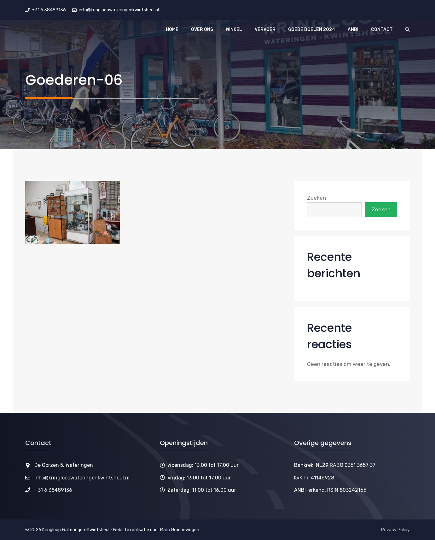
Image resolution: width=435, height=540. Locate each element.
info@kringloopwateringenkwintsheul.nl (82, 478)
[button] (407, 29)
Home (172, 29)
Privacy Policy (395, 529)
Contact (382, 29)
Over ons (202, 29)
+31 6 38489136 (53, 490)
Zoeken (316, 198)
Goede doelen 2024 (311, 29)
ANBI (353, 29)
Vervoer (265, 29)
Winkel (234, 29)
